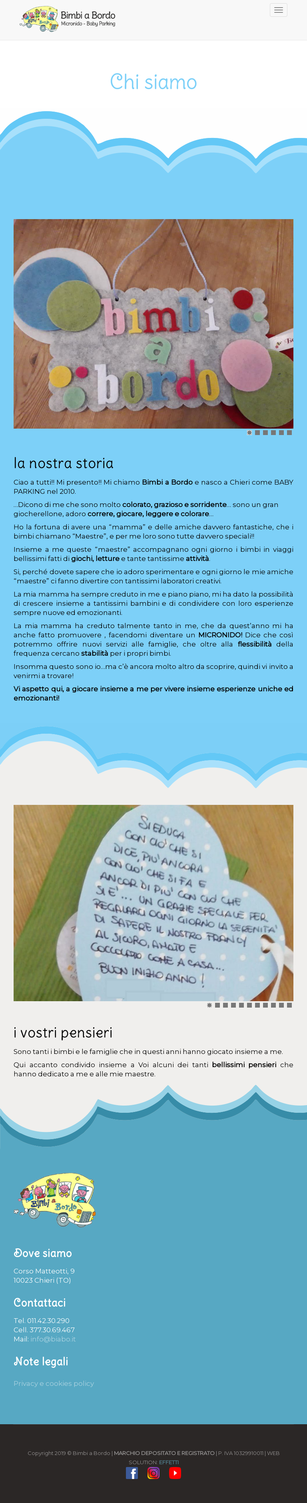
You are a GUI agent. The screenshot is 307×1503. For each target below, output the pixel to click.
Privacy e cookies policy (54, 1383)
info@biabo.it (53, 1339)
